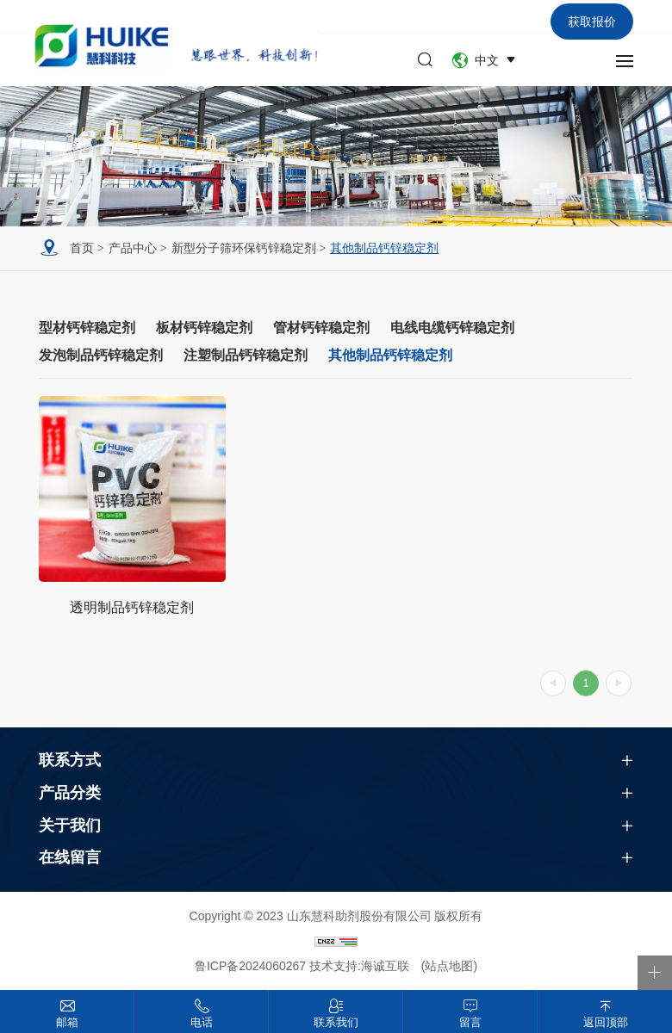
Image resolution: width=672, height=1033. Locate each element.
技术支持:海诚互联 (359, 966)
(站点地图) (449, 966)
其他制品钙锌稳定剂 (384, 248)
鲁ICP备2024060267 (250, 966)
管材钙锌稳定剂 (321, 327)
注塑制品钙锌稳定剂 (246, 355)
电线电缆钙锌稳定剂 (452, 327)
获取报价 (592, 21)
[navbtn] (624, 60)
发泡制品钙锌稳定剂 (101, 355)
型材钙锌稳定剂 (87, 327)
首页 (82, 248)
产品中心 (133, 248)
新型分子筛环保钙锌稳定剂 (243, 248)
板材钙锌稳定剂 (204, 327)
